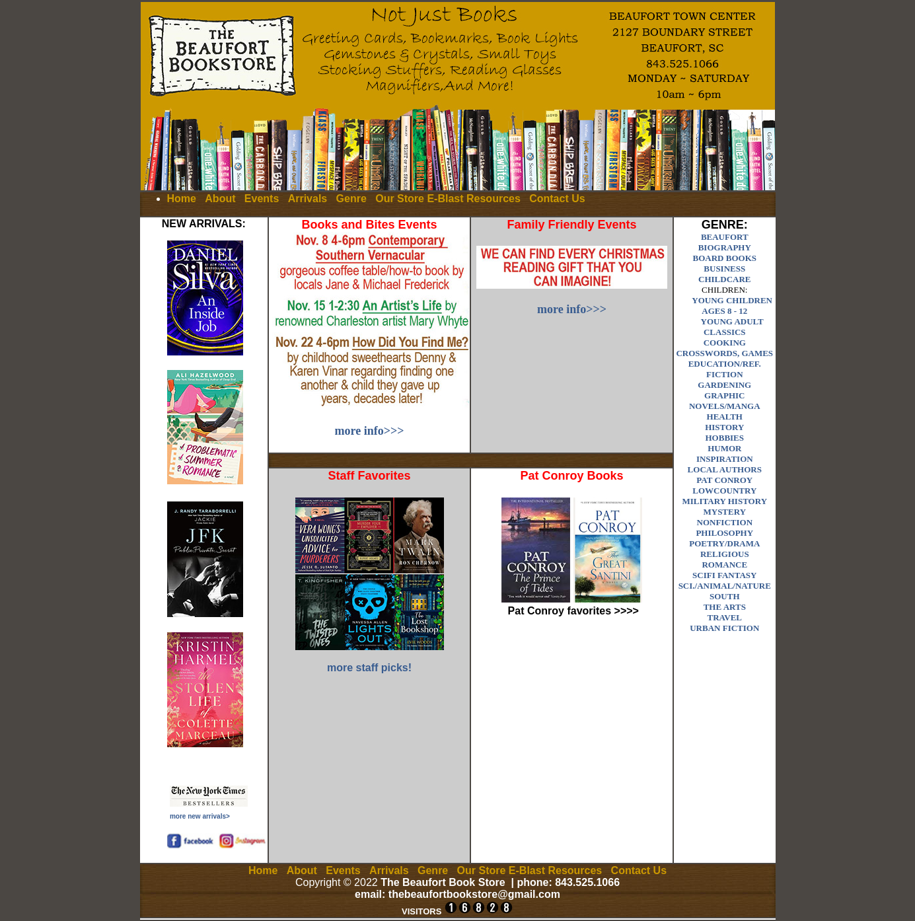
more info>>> (369, 430)
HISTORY (724, 427)
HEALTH (725, 417)
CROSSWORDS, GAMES (724, 353)
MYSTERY (724, 512)
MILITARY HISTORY (725, 501)
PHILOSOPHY (724, 533)
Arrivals (308, 198)
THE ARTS (725, 607)
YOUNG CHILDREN (732, 300)
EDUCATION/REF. (724, 364)
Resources (493, 198)
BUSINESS (724, 269)
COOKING (725, 343)
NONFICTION (725, 522)
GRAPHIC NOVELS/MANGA (724, 400)
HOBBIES (725, 438)
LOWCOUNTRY (724, 491)
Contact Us (557, 198)
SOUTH (725, 596)
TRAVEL (725, 617)
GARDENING (724, 385)
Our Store (399, 198)
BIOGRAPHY (724, 247)
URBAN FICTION (724, 628)
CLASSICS (725, 332)
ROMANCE (724, 565)
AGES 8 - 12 (724, 311)
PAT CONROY (724, 480)
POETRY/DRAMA (724, 543)
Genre (351, 198)
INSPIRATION (724, 459)
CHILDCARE (724, 279)
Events (261, 198)
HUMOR (724, 448)
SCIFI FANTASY (724, 575)
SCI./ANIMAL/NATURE (724, 586)
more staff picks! (369, 667)
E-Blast (445, 198)
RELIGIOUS (724, 554)
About (220, 198)
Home (181, 198)
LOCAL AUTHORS (725, 469)
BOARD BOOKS (724, 258)
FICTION (724, 374)
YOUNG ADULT (732, 321)
